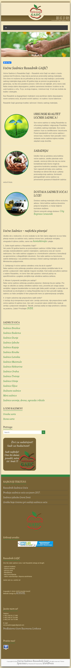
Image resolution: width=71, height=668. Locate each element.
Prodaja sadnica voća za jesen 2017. (22, 492)
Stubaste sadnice (12, 390)
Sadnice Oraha (11, 371)
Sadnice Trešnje (11, 376)
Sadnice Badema (12, 333)
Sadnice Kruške (11, 352)
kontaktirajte (40, 241)
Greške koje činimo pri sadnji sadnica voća (25, 502)
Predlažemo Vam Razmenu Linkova (22, 628)
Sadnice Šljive (10, 386)
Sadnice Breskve (11, 328)
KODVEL (20, 593)
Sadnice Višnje (10, 381)
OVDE (30, 308)
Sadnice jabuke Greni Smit (17, 497)
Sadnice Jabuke (11, 342)
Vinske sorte (9, 414)
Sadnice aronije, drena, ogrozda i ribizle (24, 400)
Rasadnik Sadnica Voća (15, 487)
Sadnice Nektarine (12, 366)
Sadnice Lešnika (11, 357)
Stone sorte (9, 419)
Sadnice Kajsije (11, 347)
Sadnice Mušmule (12, 361)
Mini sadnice (10, 395)
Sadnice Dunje (10, 337)
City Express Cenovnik (49, 212)
